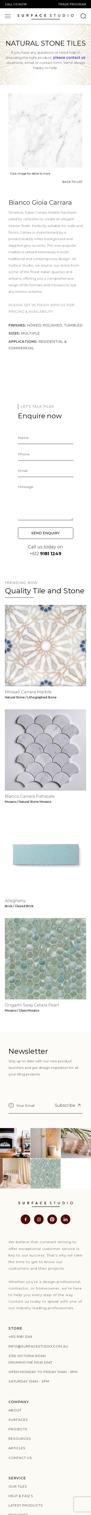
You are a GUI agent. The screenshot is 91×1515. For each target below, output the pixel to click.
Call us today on (45, 550)
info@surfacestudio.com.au (38, 1346)
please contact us (69, 57)
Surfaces (18, 1420)
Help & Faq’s (20, 1496)
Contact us (20, 1458)
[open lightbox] (45, 130)
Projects (17, 1429)
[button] (8, 16)
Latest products (25, 1505)
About (14, 1410)
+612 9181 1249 (20, 1337)
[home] (45, 16)
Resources (19, 1438)
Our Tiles (17, 1486)
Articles (16, 1448)
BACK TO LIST (72, 182)
